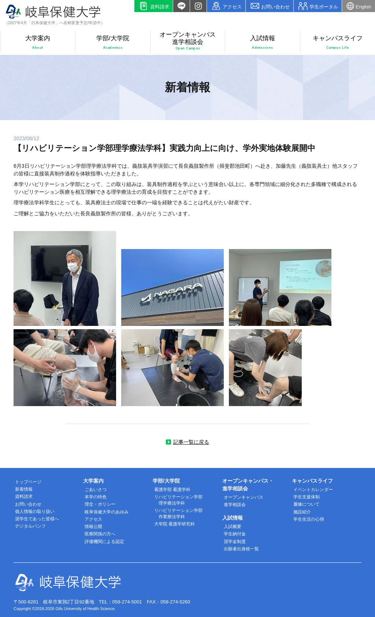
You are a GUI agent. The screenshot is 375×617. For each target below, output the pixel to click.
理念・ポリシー (100, 504)
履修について (306, 504)
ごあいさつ (96, 489)
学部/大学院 (112, 43)
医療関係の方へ (100, 533)
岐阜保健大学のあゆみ (107, 511)
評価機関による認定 (104, 541)
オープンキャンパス (243, 497)
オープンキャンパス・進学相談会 (248, 484)
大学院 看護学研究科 (174, 524)
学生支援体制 (306, 496)
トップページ (28, 481)
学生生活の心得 (308, 519)
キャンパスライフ (338, 43)
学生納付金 (235, 533)
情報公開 (93, 526)
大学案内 (37, 43)
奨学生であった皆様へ (37, 518)
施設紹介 (302, 511)
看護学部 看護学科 (172, 489)
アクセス (226, 6)
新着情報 (24, 489)
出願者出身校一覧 (241, 548)
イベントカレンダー (313, 489)
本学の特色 (96, 496)
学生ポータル (317, 6)
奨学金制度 (235, 541)
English (358, 6)
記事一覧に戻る (187, 442)
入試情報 (263, 43)
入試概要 (232, 526)
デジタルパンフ (30, 526)
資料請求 (153, 6)
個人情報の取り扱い (35, 511)
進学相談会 (235, 504)
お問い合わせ (269, 6)
